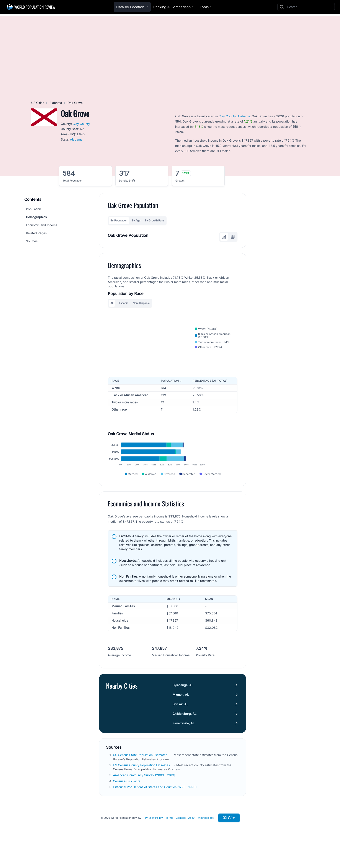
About (191, 833)
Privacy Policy (154, 833)
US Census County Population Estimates (141, 781)
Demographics (36, 217)
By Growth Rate (154, 220)
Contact (181, 833)
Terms (169, 833)
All (111, 303)
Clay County (81, 124)
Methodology (206, 833)
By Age (136, 220)
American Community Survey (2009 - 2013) (144, 791)
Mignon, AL (181, 710)
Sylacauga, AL (183, 701)
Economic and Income (41, 225)
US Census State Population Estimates (140, 771)
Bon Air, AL (180, 720)
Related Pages (36, 233)
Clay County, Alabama (234, 116)
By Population (118, 220)
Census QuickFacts (126, 797)
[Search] (310, 7)
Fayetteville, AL (184, 739)
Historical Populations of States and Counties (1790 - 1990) (155, 803)
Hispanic (123, 303)
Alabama (55, 103)
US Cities (37, 103)
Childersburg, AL (184, 730)
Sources (32, 241)
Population (33, 209)
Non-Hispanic (141, 303)
